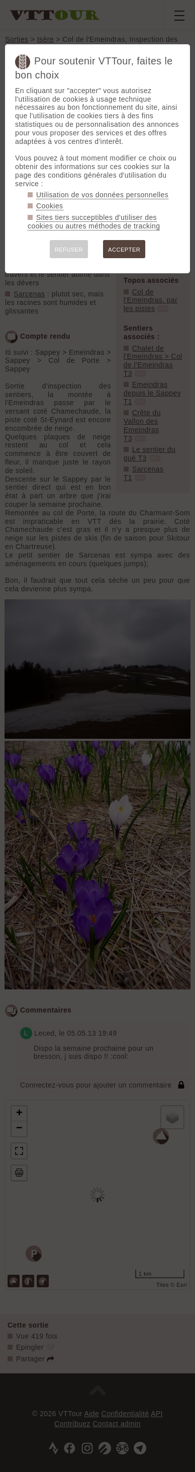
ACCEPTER (124, 250)
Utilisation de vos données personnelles (102, 195)
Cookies (49, 206)
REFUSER (69, 250)
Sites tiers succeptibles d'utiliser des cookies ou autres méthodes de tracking (94, 221)
